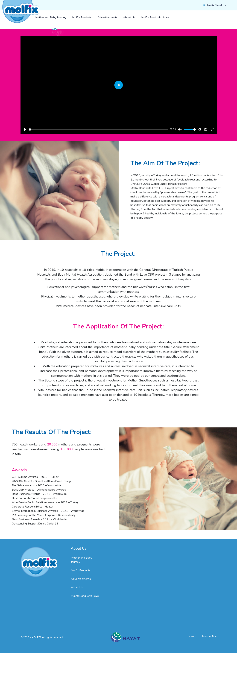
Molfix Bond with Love (85, 668)
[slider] (98, 202)
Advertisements (81, 651)
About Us (77, 660)
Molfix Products (80, 643)
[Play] (25, 202)
